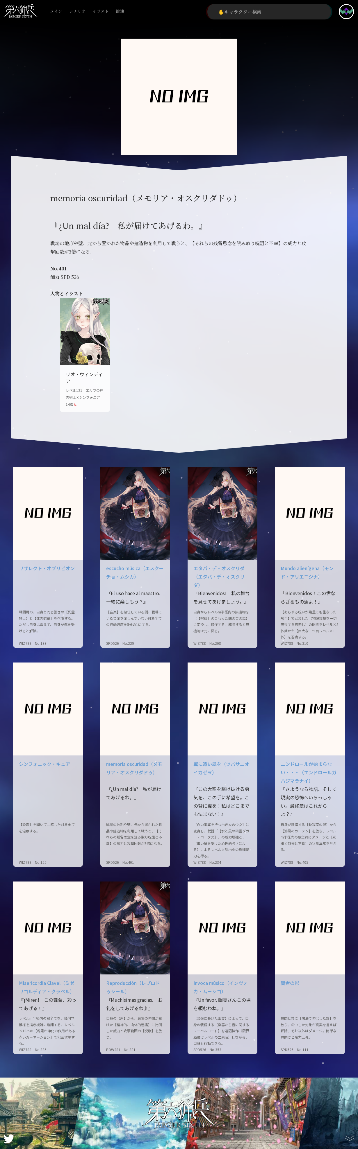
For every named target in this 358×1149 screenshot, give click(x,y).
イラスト (100, 11)
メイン (56, 11)
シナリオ (77, 11)
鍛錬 (119, 11)
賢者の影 (290, 982)
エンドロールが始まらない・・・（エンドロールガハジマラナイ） (308, 772)
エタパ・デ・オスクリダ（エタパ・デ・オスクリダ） (219, 576)
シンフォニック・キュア (44, 763)
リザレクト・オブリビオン (47, 568)
